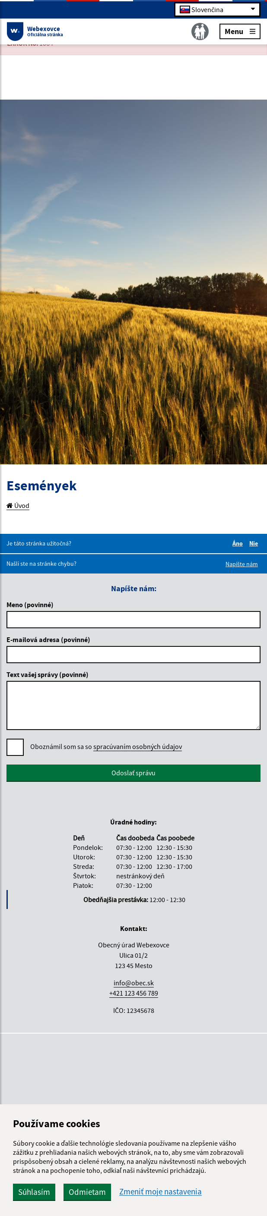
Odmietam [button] (87, 1192)
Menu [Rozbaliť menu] (240, 31)
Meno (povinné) (30, 604)
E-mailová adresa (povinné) (48, 639)
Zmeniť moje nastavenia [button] (160, 1192)
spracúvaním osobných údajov (137, 746)
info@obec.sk (134, 982)
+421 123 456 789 (133, 993)
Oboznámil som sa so (106, 746)
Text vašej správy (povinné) (47, 674)
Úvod (17, 505)
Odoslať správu (133, 772)
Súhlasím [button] (34, 1192)
